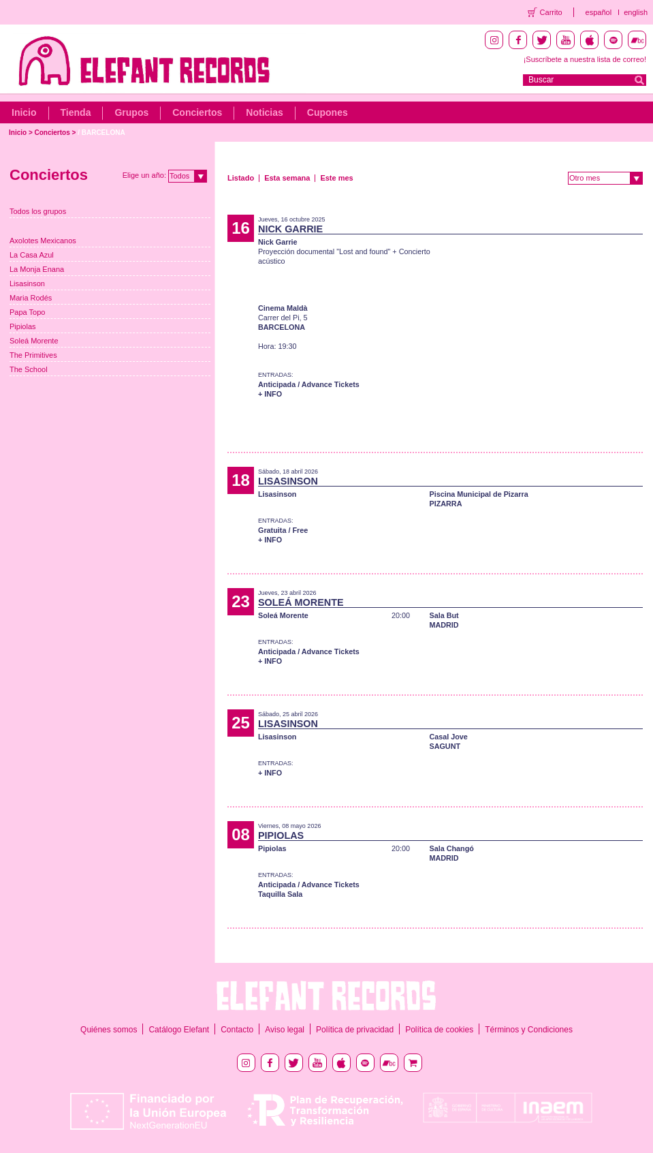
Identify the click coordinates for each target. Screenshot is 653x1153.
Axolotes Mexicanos (43, 240)
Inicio (24, 112)
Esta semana (287, 178)
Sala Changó (451, 848)
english (636, 12)
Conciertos (197, 112)
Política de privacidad (355, 1029)
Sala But (443, 615)
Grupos (131, 112)
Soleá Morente (34, 341)
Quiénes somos (108, 1029)
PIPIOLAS (281, 835)
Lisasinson (27, 283)
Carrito (551, 12)
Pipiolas (23, 326)
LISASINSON (288, 481)
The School (29, 369)
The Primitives (33, 355)
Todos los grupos (38, 211)
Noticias (264, 112)
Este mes (336, 178)
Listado (240, 178)
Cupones (327, 112)
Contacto (237, 1029)
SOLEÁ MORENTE (301, 602)
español (599, 12)
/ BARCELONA (101, 132)
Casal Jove (448, 737)
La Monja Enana (37, 269)
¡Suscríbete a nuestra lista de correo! (585, 59)
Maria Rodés (31, 298)
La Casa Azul (32, 255)
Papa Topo (27, 312)
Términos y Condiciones (529, 1029)
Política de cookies (439, 1029)
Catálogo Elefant (178, 1029)
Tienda (76, 112)
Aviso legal (284, 1029)
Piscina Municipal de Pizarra (478, 494)
